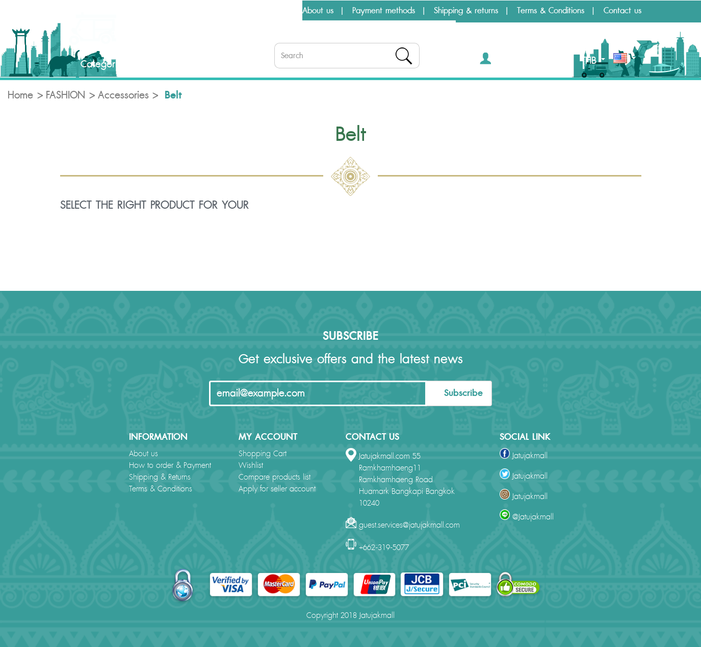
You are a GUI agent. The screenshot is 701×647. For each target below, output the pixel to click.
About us (317, 10)
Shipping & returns (466, 10)
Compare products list (274, 477)
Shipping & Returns (160, 477)
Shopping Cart (263, 454)
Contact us (622, 10)
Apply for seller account (277, 489)
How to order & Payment (170, 465)
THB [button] (593, 61)
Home (20, 95)
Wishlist (251, 465)
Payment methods (383, 10)
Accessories (123, 95)
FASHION (65, 95)
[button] (500, 60)
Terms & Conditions (550, 10)
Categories (95, 64)
